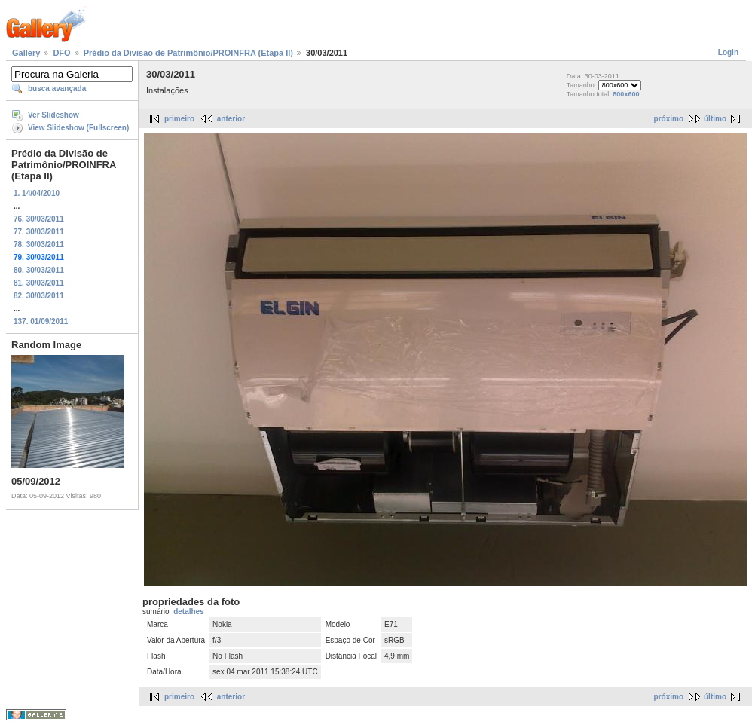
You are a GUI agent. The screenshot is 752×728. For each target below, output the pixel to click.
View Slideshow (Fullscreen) (78, 128)
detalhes (188, 611)
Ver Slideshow (53, 115)
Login (728, 52)
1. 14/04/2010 (37, 193)
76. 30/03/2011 (39, 219)
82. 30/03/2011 (39, 296)
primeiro (179, 119)
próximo (668, 119)
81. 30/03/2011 (39, 283)
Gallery (26, 52)
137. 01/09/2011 (41, 321)
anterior (231, 119)
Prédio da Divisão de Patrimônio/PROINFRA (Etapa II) (188, 52)
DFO (61, 52)
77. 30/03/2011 (39, 232)
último (715, 119)
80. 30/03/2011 (39, 270)
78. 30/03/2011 (39, 244)
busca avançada (57, 88)
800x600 (626, 94)
